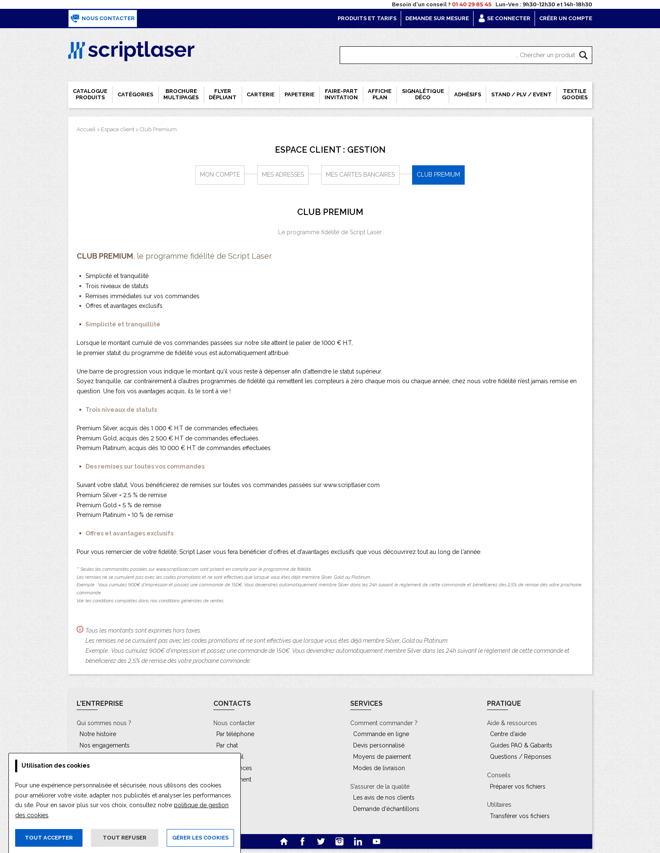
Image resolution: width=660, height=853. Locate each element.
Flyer (223, 94)
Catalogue (90, 94)
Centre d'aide (508, 734)
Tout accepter (49, 837)
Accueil (86, 129)
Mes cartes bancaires (360, 174)
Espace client (117, 129)
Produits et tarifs (367, 18)
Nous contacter (103, 18)
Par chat (227, 745)
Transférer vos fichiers (520, 816)
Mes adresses (283, 174)
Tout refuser (124, 837)
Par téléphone (235, 734)
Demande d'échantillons (386, 808)
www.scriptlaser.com (351, 485)
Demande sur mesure (437, 18)
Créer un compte (565, 18)
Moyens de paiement (382, 756)
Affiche (379, 94)
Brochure (181, 94)
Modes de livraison (379, 768)
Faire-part (341, 94)
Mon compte (220, 174)
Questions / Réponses (520, 756)
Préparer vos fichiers (518, 786)
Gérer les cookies (200, 837)
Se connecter (504, 18)
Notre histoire (98, 734)
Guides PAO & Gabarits (521, 745)
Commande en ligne (381, 734)
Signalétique (423, 94)
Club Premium (158, 129)
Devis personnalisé (379, 745)
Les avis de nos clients (384, 797)
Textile (575, 94)
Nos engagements (105, 745)
